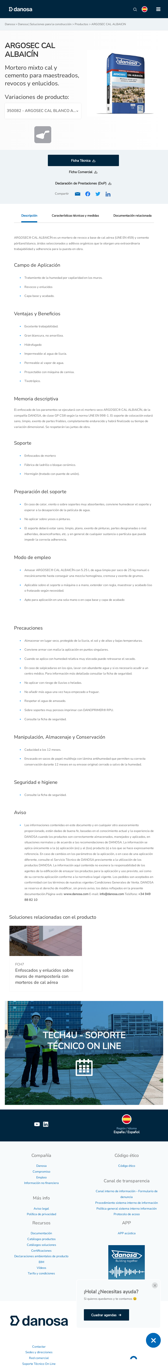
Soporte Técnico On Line (39, 1364)
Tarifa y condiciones (41, 1273)
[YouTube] (37, 1124)
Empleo (41, 1177)
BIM (41, 1262)
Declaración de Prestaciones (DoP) (80, 183)
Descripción (29, 215)
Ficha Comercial (80, 172)
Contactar (39, 1347)
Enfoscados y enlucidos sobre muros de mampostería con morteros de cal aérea (44, 976)
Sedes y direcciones (38, 1352)
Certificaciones (41, 1251)
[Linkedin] (45, 1124)
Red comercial (39, 1358)
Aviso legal (41, 1208)
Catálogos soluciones (41, 1245)
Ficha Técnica (80, 160)
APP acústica (127, 1233)
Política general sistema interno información (126, 1208)
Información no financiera (41, 1183)
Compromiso (41, 1171)
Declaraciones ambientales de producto (41, 1256)
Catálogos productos (41, 1239)
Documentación (41, 1233)
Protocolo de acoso (127, 1214)
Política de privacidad (41, 1214)
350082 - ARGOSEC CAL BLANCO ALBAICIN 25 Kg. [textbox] (44, 110)
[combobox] (43, 111)
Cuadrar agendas (104, 1315)
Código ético (126, 1166)
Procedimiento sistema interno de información (126, 1203)
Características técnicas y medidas (75, 215)
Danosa (41, 1166)
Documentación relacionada (132, 215)
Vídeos (41, 1268)
